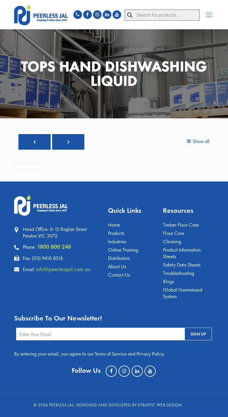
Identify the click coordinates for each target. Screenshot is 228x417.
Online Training (123, 249)
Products (116, 233)
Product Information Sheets (182, 253)
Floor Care (173, 233)
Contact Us (119, 274)
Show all (197, 141)
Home (114, 224)
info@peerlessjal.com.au (63, 269)
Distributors (119, 258)
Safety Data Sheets (181, 264)
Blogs (168, 281)
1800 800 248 (54, 246)
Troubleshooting (178, 273)
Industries (117, 241)
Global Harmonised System (182, 293)
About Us (117, 266)
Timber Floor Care (181, 224)
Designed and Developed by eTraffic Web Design (129, 405)
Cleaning (172, 241)
